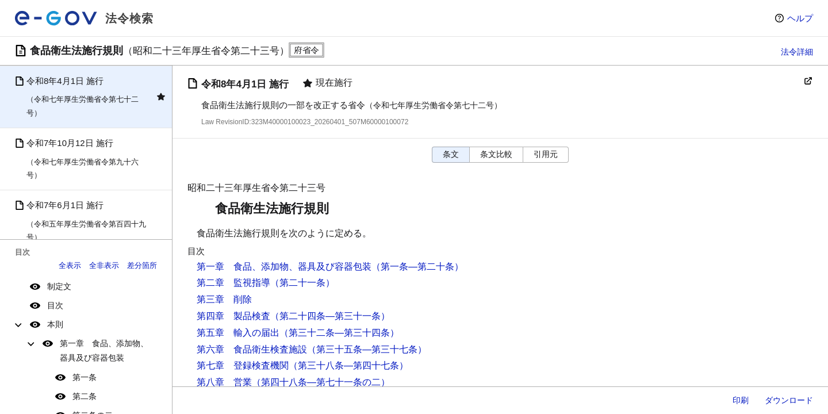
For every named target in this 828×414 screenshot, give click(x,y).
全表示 (70, 265)
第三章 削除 (224, 299)
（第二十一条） (302, 283)
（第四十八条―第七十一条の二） (321, 382)
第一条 (84, 377)
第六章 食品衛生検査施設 (252, 349)
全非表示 (104, 265)
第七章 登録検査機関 (243, 365)
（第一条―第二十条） (417, 266)
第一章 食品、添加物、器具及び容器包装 (104, 350)
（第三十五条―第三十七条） (367, 349)
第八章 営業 (224, 382)
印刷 (741, 400)
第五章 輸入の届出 (238, 333)
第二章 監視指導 (233, 283)
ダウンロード (789, 400)
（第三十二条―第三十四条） (339, 333)
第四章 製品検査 (233, 316)
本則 (55, 324)
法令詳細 (797, 51)
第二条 (84, 396)
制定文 (59, 286)
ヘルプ (800, 18)
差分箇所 (142, 265)
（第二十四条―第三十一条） (330, 316)
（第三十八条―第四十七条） (348, 365)
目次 (55, 305)
